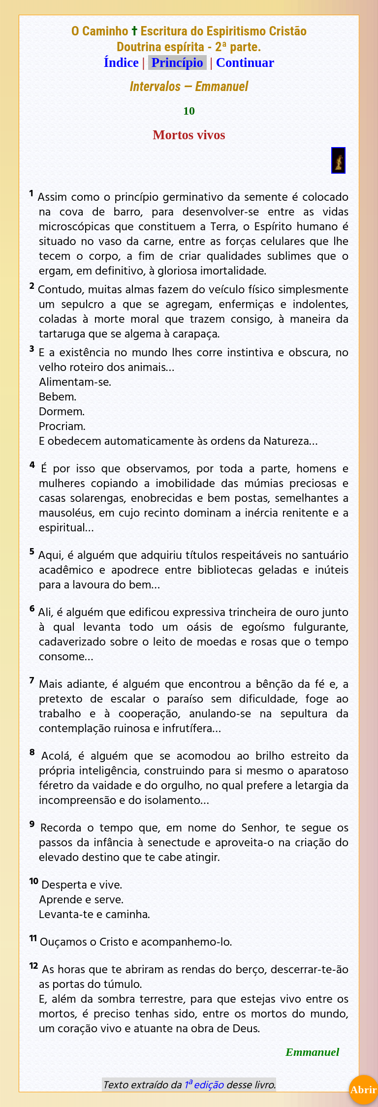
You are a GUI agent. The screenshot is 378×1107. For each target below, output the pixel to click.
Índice (121, 62)
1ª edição (203, 1084)
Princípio (177, 62)
